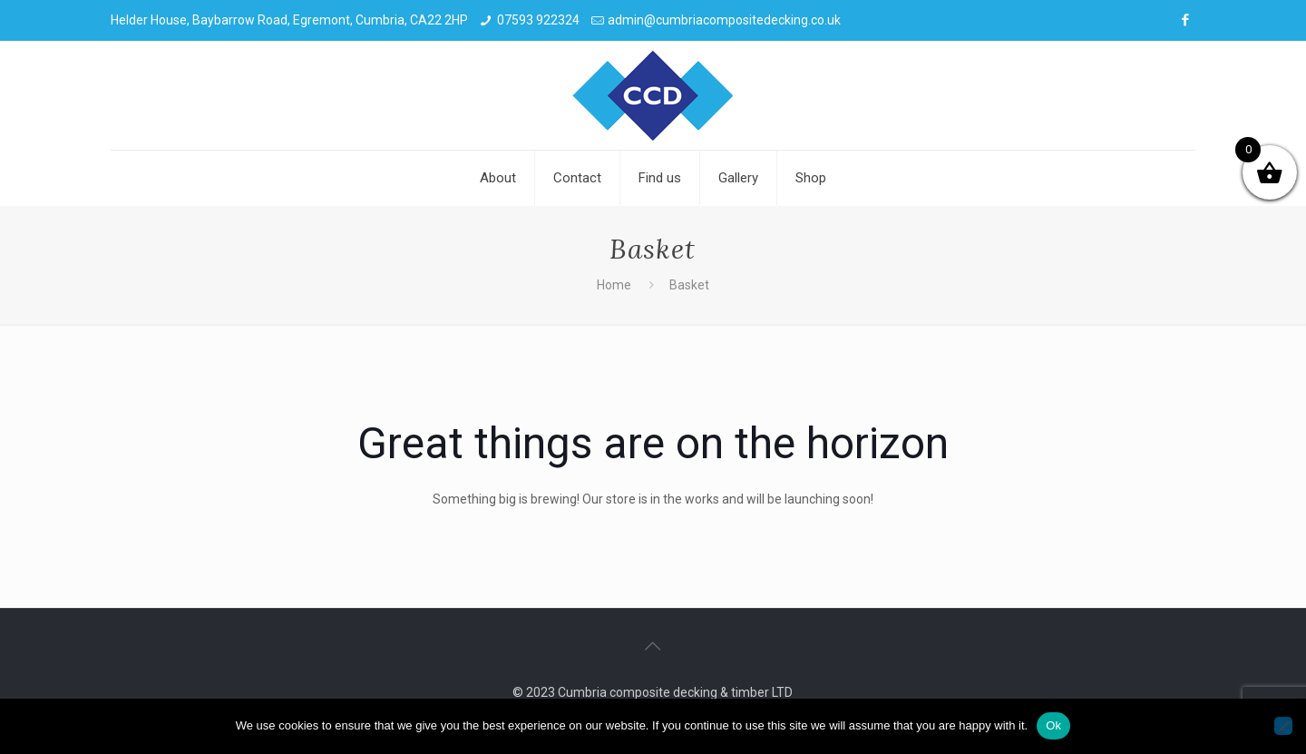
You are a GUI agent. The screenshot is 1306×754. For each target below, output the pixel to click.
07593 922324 (538, 20)
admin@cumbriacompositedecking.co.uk (724, 20)
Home (614, 285)
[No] (1283, 726)
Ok (1053, 725)
